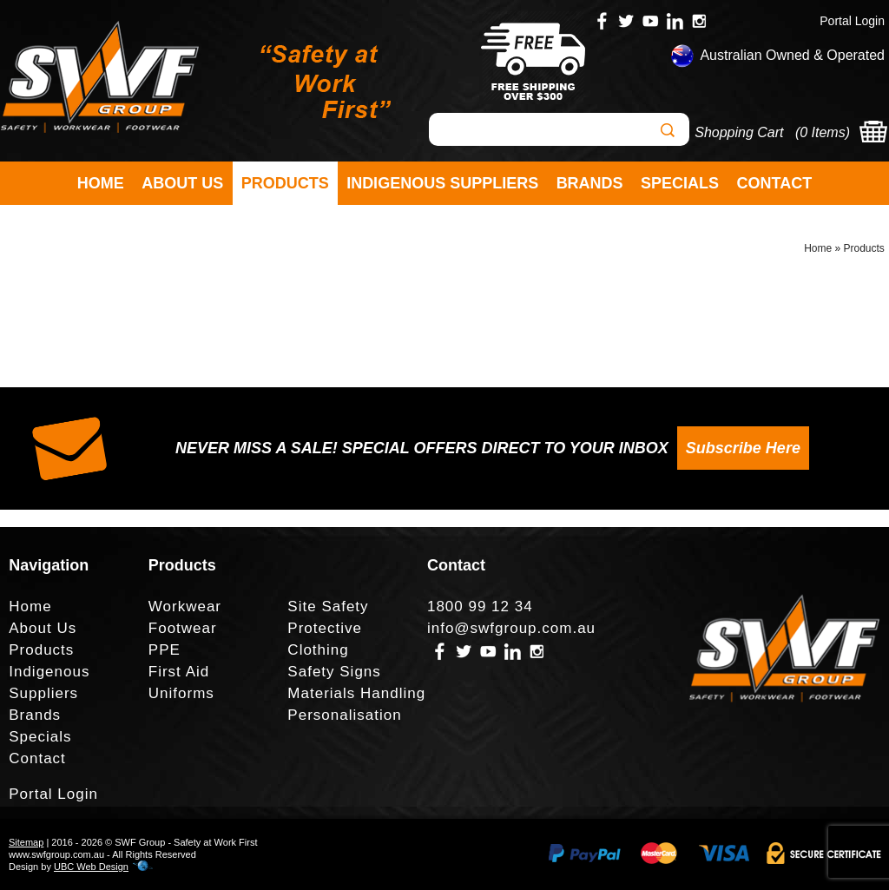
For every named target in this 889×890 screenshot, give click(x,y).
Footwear (182, 628)
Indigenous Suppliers (442, 183)
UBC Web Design (91, 866)
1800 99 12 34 (480, 606)
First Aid (178, 671)
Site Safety (327, 606)
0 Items (822, 132)
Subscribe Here (743, 448)
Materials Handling (356, 693)
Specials (680, 183)
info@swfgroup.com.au (511, 628)
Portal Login (852, 21)
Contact (775, 183)
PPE (164, 650)
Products (285, 183)
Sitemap (26, 842)
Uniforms (181, 693)
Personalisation (344, 715)
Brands (589, 183)
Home (100, 183)
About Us (182, 183)
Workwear (184, 606)
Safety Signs (333, 671)
